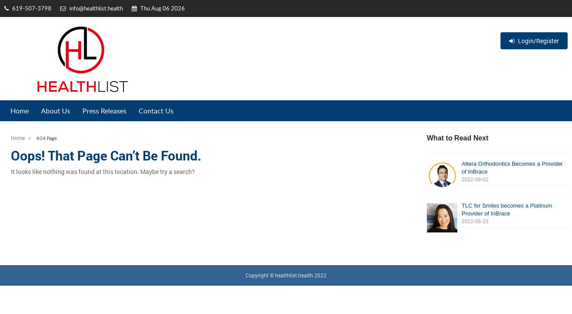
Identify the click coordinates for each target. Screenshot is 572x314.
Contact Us (156, 110)
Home (19, 110)
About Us (55, 110)
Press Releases (104, 110)
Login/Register (534, 41)
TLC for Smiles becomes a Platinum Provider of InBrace (497, 213)
